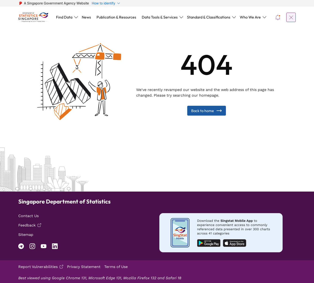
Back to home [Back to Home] (206, 116)
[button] (66, 17)
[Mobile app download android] (221, 238)
